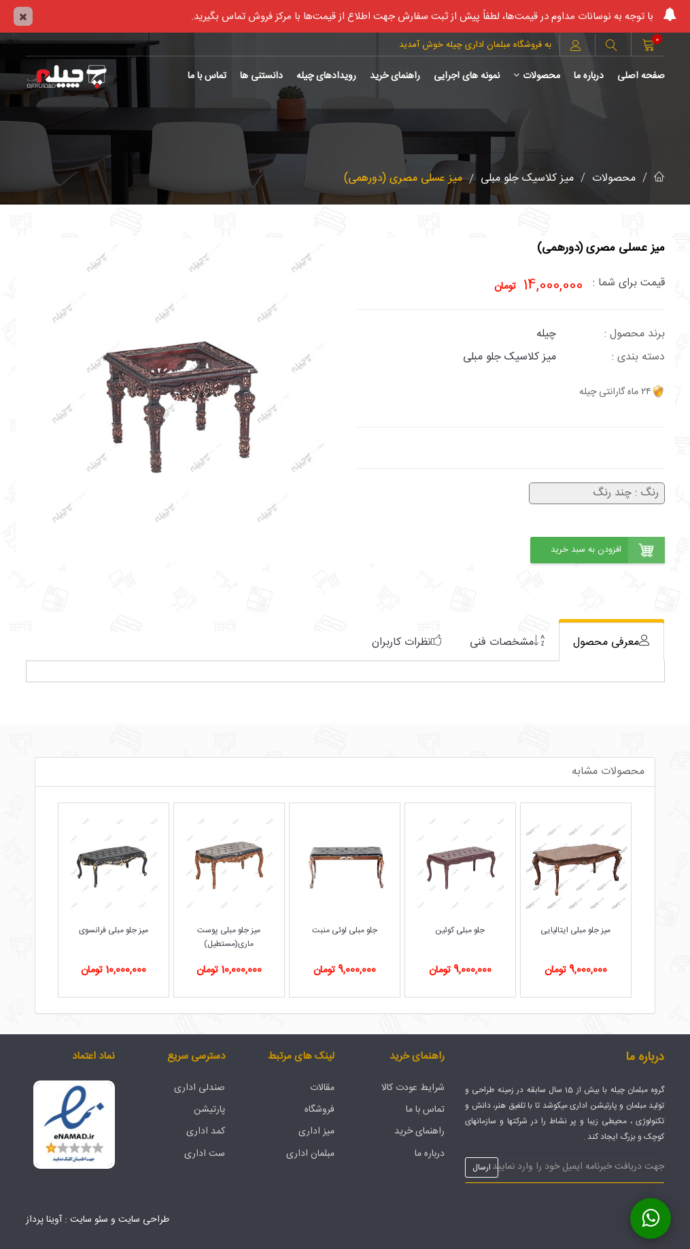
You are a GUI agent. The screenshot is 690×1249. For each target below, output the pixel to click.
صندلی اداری (199, 1088)
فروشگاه (319, 1110)
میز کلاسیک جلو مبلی (527, 178)
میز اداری (316, 1131)
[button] (611, 47)
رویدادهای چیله (326, 76)
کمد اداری (205, 1131)
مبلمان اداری (310, 1154)
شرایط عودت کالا (413, 1088)
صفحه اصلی (641, 76)
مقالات (322, 1088)
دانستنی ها (261, 76)
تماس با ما (207, 76)
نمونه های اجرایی (467, 76)
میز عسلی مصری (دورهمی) (403, 178)
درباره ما (589, 76)
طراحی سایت (143, 1220)
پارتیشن (209, 1110)
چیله (546, 334)
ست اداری (204, 1154)
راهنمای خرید (395, 76)
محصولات (536, 76)
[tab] (611, 641)
